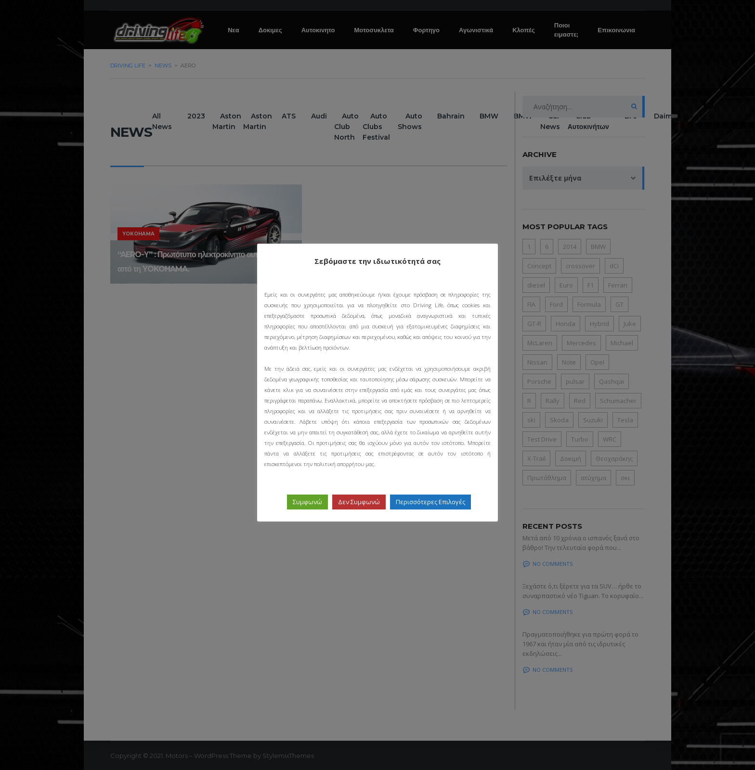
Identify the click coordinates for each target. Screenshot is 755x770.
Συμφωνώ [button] (307, 501)
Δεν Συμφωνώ (359, 501)
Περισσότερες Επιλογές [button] (430, 501)
